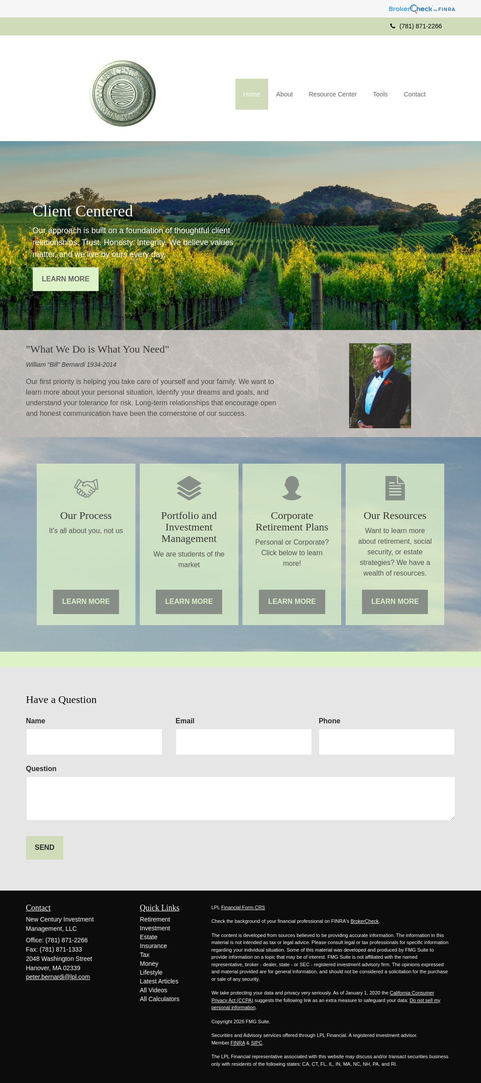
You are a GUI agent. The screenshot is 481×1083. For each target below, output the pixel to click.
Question (41, 768)
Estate (149, 937)
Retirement (155, 919)
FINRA (238, 1042)
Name (36, 721)
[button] (284, 94)
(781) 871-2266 (416, 26)
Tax (145, 954)
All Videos (153, 990)
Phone (329, 721)
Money (149, 963)
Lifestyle (151, 972)
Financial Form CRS (243, 907)
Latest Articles (159, 981)
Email (185, 721)
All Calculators (159, 998)
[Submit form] (44, 848)
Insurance (153, 945)
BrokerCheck (364, 921)
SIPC (256, 1042)
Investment (155, 928)
